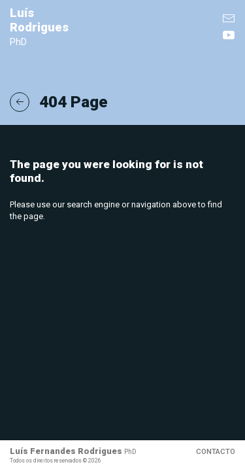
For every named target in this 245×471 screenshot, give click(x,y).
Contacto (215, 451)
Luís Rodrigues (39, 27)
